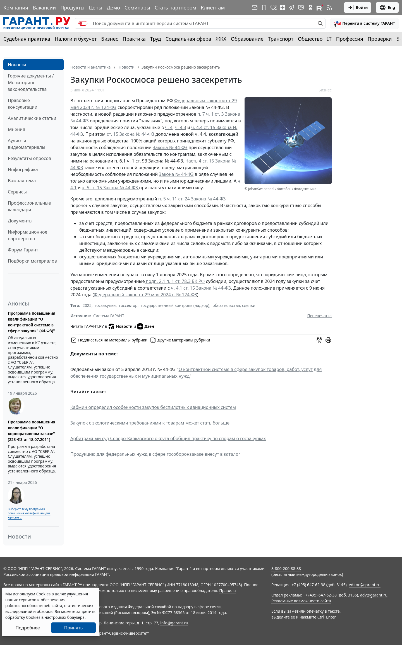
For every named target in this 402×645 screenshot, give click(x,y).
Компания (15, 7)
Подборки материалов (32, 261)
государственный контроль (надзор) (175, 305)
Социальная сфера (188, 38)
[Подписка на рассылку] (254, 7)
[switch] (82, 23)
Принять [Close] (73, 628)
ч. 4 (169, 127)
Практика (134, 38)
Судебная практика (26, 38)
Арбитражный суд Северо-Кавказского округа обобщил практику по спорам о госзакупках (168, 438)
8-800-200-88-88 (286, 568)
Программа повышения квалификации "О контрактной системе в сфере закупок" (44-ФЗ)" (31, 322)
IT (329, 38)
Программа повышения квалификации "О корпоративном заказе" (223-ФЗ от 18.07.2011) (31, 430)
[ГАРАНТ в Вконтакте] (273, 7)
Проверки (380, 38)
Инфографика (23, 169)
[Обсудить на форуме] (319, 340)
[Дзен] (282, 7)
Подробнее (27, 628)
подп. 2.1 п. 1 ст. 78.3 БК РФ (175, 281)
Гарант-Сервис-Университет (121, 633)
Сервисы (17, 192)
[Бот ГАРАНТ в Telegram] (301, 7)
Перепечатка (319, 315)
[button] (364, 23)
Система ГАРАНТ (108, 315)
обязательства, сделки (233, 305)
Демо (113, 7)
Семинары (137, 7)
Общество (310, 38)
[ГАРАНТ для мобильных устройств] (264, 7)
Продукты (72, 7)
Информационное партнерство (27, 235)
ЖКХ (221, 38)
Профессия (349, 38)
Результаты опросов (29, 158)
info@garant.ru (174, 622)
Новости (17, 65)
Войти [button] (358, 7)
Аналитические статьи (32, 118)
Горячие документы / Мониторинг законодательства (31, 82)
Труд (155, 38)
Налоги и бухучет (76, 38)
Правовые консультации (22, 103)
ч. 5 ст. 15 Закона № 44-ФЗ (110, 188)
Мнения (16, 129)
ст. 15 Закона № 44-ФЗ (130, 134)
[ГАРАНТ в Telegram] (291, 7)
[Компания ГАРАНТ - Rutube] (320, 7)
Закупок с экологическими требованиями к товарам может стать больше (149, 423)
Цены (95, 7)
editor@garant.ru (365, 584)
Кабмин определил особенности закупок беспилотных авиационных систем (153, 407)
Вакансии (44, 7)
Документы (20, 221)
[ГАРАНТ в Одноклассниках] (310, 7)
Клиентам (213, 7)
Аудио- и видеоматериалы (26, 143)
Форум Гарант (23, 250)
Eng (387, 7)
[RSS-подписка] (329, 7)
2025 (87, 305)
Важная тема (22, 181)
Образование (247, 38)
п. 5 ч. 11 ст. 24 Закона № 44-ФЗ (192, 199)
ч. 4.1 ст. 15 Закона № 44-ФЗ (201, 288)
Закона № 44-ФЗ (170, 147)
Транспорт (280, 38)
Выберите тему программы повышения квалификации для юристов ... (29, 513)
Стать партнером (175, 7)
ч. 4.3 (180, 127)
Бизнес (109, 38)
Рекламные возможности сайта (301, 600)
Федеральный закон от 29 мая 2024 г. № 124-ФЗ (145, 295)
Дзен (145, 326)
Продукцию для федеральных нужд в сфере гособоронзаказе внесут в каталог (155, 454)
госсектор (128, 305)
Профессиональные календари (29, 206)
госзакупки (105, 305)
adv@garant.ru (373, 595)
